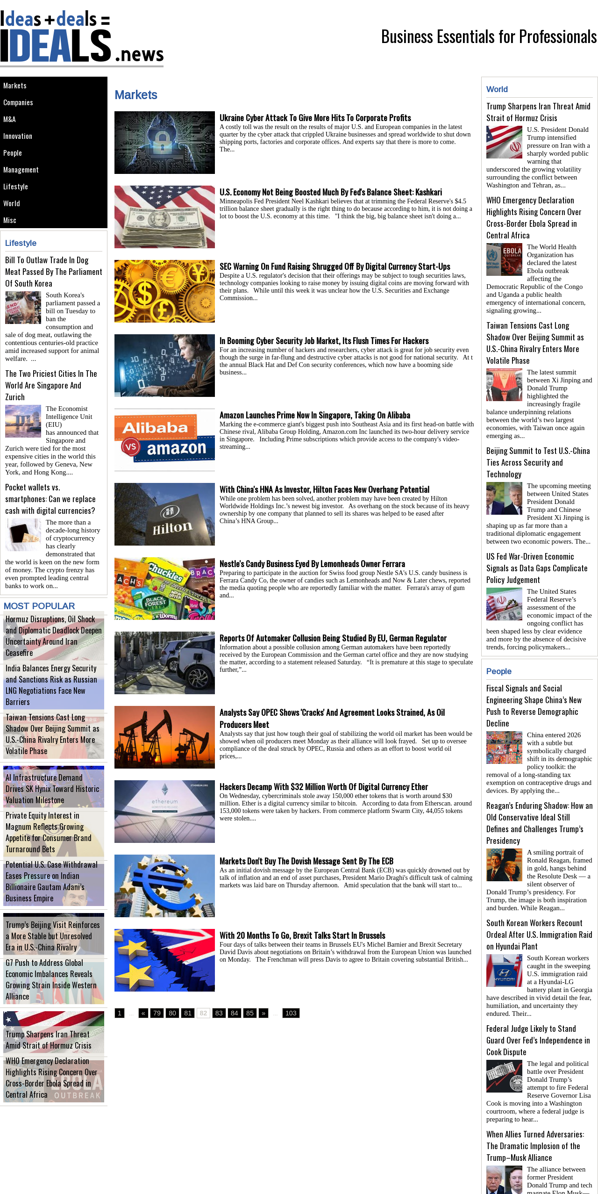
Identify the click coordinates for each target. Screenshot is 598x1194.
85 (241, 1013)
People (15, 171)
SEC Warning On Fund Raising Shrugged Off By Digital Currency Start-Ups (340, 266)
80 (169, 1013)
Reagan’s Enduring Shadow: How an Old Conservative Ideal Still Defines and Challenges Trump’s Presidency (539, 784)
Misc (12, 255)
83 (212, 1013)
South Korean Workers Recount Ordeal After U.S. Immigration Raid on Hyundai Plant (539, 892)
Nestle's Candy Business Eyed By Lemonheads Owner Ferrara (317, 563)
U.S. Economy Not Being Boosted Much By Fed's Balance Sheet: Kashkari (336, 192)
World (13, 234)
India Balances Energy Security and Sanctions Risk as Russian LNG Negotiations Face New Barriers (48, 703)
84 (227, 1013)
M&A (11, 129)
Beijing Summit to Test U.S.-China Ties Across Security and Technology (538, 435)
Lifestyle (18, 213)
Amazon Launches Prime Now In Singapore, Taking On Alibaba (317, 415)
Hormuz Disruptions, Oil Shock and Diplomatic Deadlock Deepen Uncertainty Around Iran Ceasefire (48, 654)
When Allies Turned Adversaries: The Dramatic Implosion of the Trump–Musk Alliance (535, 1096)
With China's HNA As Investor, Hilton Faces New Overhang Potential (327, 489)
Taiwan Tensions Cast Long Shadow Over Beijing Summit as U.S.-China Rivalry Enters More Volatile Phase (48, 752)
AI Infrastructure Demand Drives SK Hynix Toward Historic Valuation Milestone (49, 801)
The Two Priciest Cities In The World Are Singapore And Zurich (51, 411)
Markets (17, 87)
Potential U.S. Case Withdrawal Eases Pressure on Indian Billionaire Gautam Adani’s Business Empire (51, 899)
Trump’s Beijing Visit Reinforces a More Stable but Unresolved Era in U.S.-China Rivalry (54, 948)
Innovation (21, 150)
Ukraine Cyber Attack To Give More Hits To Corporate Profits (317, 117)
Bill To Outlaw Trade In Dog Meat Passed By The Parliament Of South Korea (53, 309)
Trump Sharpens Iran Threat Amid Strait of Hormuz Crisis (47, 1051)
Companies (21, 108)
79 (155, 1013)
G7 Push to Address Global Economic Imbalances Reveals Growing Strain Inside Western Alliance (50, 997)
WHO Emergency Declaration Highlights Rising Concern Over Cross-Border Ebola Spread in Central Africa (54, 1095)
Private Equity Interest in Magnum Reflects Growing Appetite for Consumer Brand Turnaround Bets (47, 850)
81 (184, 1013)
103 (280, 1013)
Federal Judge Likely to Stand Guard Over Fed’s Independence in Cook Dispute (538, 994)
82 (198, 1013)
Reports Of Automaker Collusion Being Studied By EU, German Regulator (337, 638)
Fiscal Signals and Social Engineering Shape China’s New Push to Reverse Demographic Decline (534, 670)
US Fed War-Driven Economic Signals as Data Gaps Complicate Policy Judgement (537, 536)
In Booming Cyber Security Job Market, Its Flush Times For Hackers (327, 340)
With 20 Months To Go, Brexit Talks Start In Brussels (305, 935)
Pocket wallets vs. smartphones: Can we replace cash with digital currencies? (50, 513)
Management (24, 192)
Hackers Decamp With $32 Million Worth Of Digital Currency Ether (327, 786)
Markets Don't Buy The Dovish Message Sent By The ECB (310, 861)
